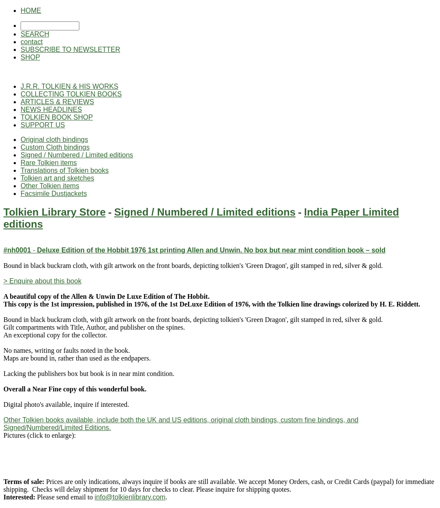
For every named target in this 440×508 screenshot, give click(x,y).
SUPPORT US (43, 125)
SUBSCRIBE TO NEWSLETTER (70, 49)
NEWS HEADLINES (51, 109)
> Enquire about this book (42, 281)
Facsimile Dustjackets (54, 193)
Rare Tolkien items (49, 162)
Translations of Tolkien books (64, 170)
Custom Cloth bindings (55, 147)
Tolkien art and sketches (57, 178)
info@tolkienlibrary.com (130, 497)
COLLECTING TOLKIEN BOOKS (71, 94)
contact (32, 41)
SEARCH (35, 34)
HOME (31, 10)
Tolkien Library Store (54, 212)
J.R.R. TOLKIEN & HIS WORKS (69, 86)
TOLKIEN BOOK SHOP (57, 117)
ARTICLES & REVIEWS (57, 101)
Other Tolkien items (50, 185)
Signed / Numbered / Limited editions (77, 155)
